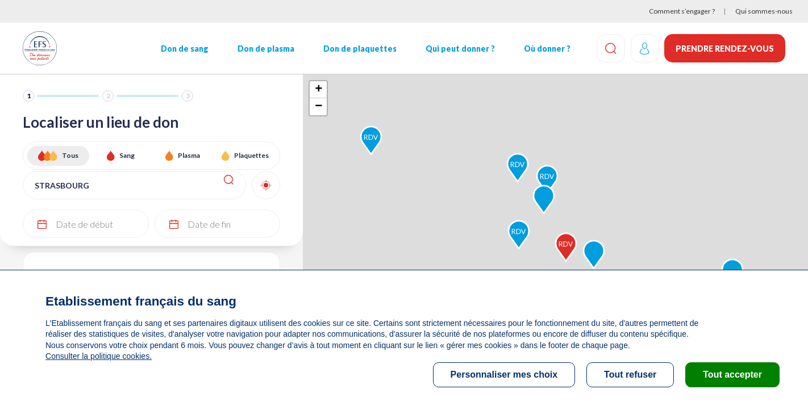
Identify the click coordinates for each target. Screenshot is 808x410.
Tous (70, 155)
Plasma (189, 155)
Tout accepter (732, 374)
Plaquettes (251, 155)
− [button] (318, 106)
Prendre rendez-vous (725, 48)
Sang (127, 155)
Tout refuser (630, 374)
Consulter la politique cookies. (98, 356)
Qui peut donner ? (460, 48)
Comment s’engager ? (682, 11)
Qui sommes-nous (764, 11)
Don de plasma (266, 48)
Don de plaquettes (360, 48)
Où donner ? (547, 48)
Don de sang (185, 48)
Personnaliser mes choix (504, 374)
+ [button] (318, 89)
